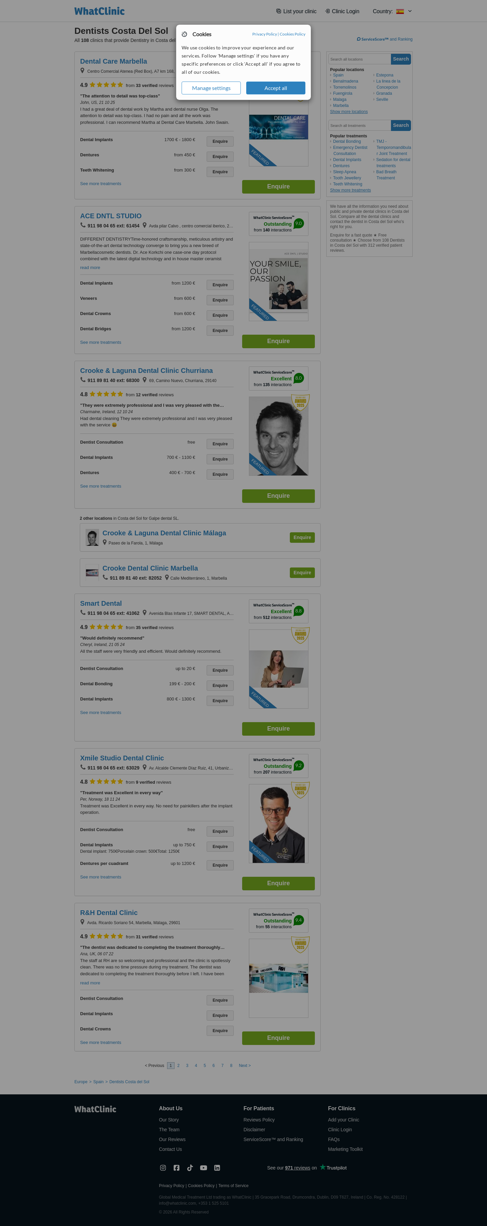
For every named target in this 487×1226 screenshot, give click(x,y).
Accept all (275, 88)
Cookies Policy (292, 34)
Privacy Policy (264, 34)
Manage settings (211, 88)
